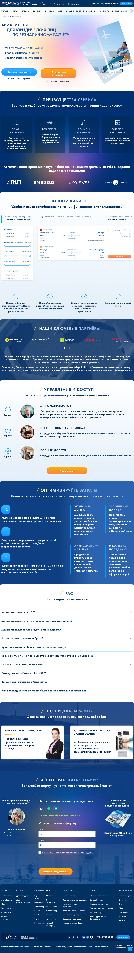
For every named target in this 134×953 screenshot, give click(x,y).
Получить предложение (55, 871)
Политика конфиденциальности (15, 946)
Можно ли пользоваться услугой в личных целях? (31, 629)
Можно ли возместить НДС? (18, 612)
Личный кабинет (120, 11)
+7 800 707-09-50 (112, 3)
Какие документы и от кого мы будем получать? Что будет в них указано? (47, 655)
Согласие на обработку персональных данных (51, 946)
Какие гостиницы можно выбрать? (22, 638)
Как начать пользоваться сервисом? (23, 664)
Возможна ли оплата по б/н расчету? (24, 682)
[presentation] (55, 861)
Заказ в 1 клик (126, 3)
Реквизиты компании (83, 946)
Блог (78, 11)
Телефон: (43, 829)
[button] (5, 11)
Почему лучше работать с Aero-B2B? (23, 673)
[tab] (64, 348)
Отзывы (70, 11)
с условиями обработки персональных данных (68, 852)
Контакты (104, 11)
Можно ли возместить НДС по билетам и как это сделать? (36, 621)
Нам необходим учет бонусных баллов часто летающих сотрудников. (44, 690)
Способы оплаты (101, 946)
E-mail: (42, 840)
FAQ (85, 11)
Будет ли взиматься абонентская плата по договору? (33, 647)
